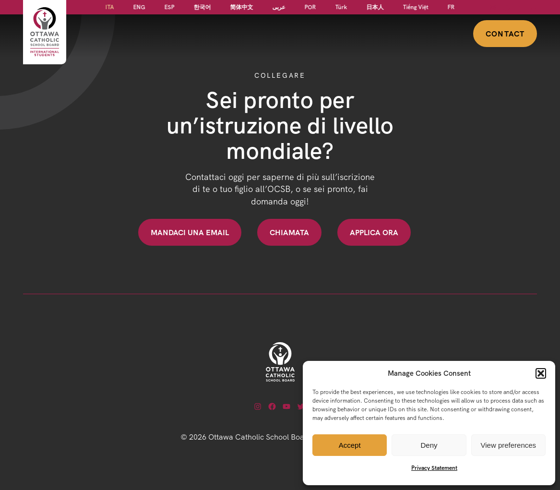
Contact (505, 33)
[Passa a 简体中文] (242, 7)
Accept (350, 445)
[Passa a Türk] (341, 7)
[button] (541, 373)
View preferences (508, 445)
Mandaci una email (190, 232)
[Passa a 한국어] (202, 7)
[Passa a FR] (451, 7)
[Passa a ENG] (139, 7)
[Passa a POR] (310, 7)
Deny (428, 445)
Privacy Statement (434, 467)
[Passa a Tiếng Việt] (415, 7)
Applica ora (374, 232)
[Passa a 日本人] (375, 7)
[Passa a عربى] (279, 7)
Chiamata (289, 232)
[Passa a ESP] (169, 7)
